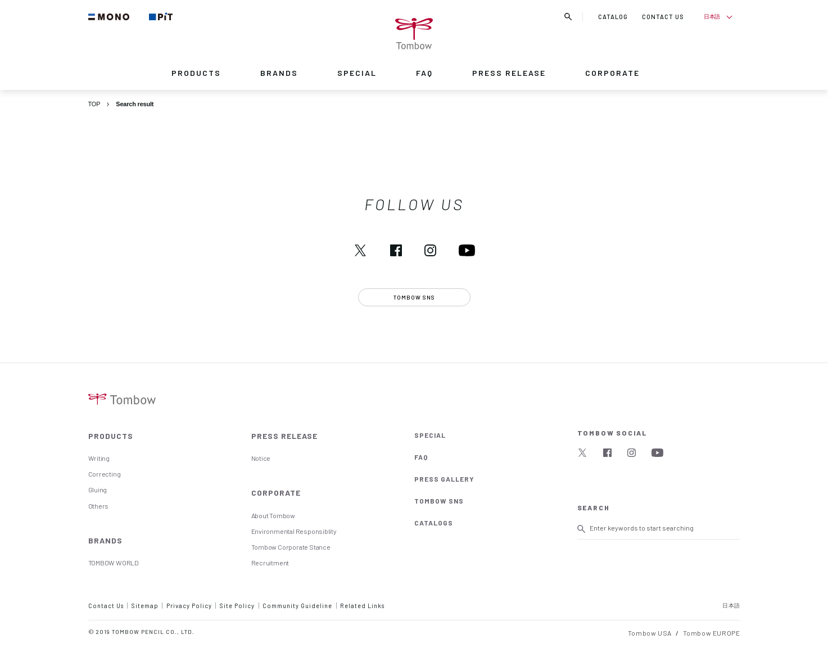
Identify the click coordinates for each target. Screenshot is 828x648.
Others (98, 506)
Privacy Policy (189, 605)
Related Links (362, 605)
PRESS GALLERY (444, 479)
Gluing (97, 489)
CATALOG (613, 16)
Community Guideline (297, 605)
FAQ (424, 73)
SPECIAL (357, 73)
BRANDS (279, 73)
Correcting (104, 474)
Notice (261, 458)
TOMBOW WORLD (113, 563)
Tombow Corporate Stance (291, 547)
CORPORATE (612, 73)
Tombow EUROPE (711, 633)
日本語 (712, 16)
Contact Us (106, 605)
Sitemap (145, 605)
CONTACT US (663, 16)
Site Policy (237, 605)
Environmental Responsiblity (294, 531)
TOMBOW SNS (439, 501)
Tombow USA (650, 633)
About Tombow (273, 515)
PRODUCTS (196, 73)
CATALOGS (433, 523)
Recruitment (270, 563)
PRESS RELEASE (509, 73)
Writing (99, 458)
